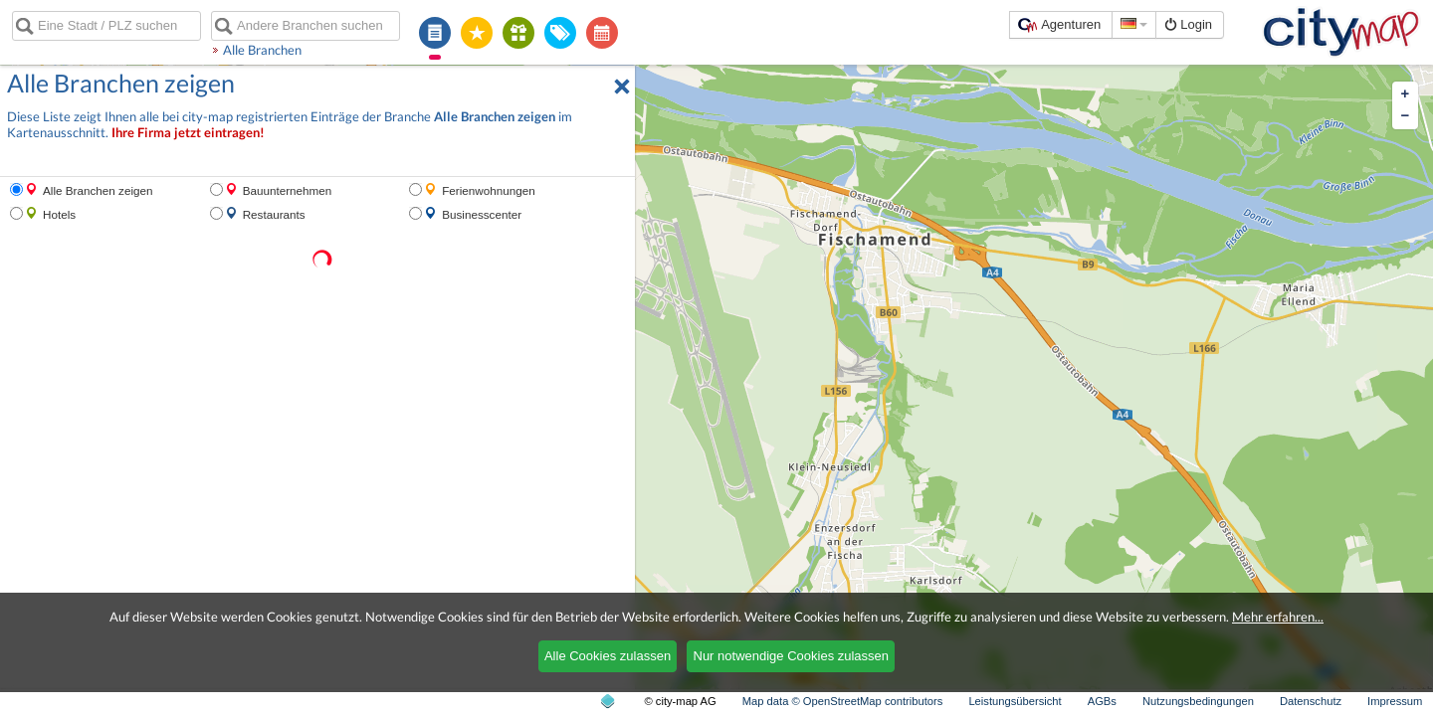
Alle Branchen (262, 50)
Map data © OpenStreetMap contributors (842, 701)
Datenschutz (1310, 701)
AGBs (1102, 701)
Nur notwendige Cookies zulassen (792, 655)
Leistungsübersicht (1014, 701)
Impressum (1394, 701)
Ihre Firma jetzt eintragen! (188, 132)
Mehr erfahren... (1278, 617)
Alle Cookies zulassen (607, 655)
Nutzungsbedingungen (1198, 701)
